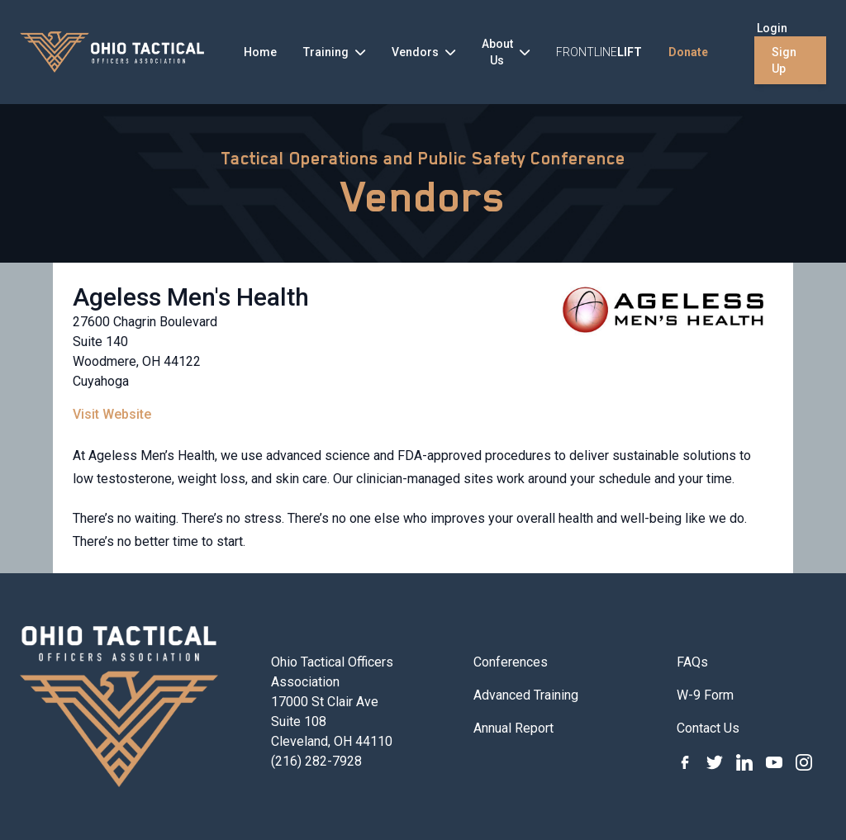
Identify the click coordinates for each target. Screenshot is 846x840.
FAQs (692, 662)
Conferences (510, 662)
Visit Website (112, 414)
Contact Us (708, 728)
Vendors (423, 196)
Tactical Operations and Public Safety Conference (423, 158)
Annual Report (513, 728)
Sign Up (784, 60)
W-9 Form (705, 695)
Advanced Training (525, 695)
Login (772, 28)
